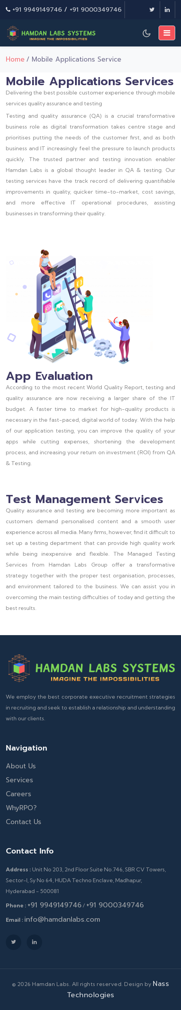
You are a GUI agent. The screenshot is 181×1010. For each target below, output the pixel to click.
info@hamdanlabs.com (62, 919)
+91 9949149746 (37, 9)
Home (15, 59)
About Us (21, 766)
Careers (18, 794)
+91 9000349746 (95, 9)
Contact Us (23, 822)
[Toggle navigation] (167, 33)
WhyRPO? (21, 808)
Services (19, 780)
